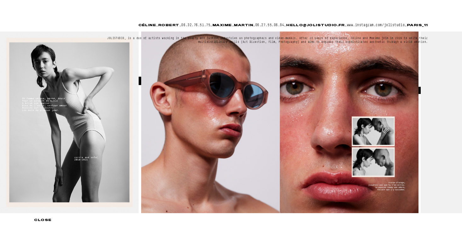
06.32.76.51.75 (195, 25)
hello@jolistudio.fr (315, 25)
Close (42, 220)
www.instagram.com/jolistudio (376, 25)
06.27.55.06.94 (269, 25)
